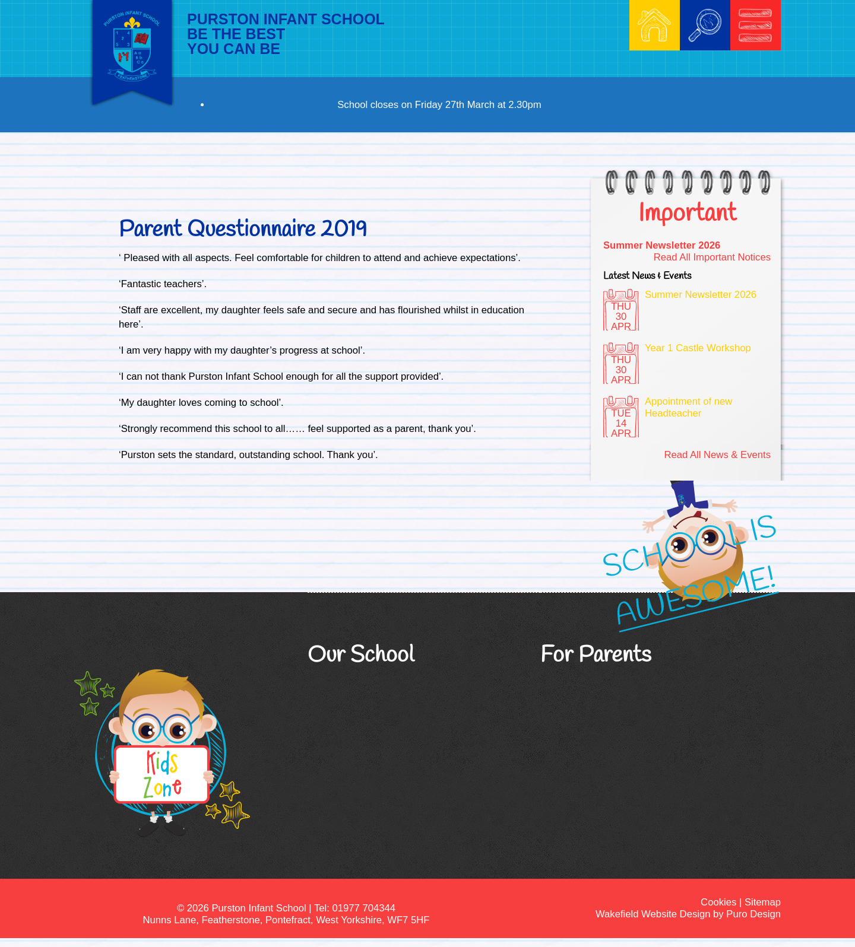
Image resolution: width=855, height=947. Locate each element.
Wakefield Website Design (653, 914)
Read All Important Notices (712, 257)
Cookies (718, 902)
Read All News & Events (717, 454)
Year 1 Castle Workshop (698, 348)
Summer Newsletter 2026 (661, 245)
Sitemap (763, 902)
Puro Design (753, 914)
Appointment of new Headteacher (688, 407)
